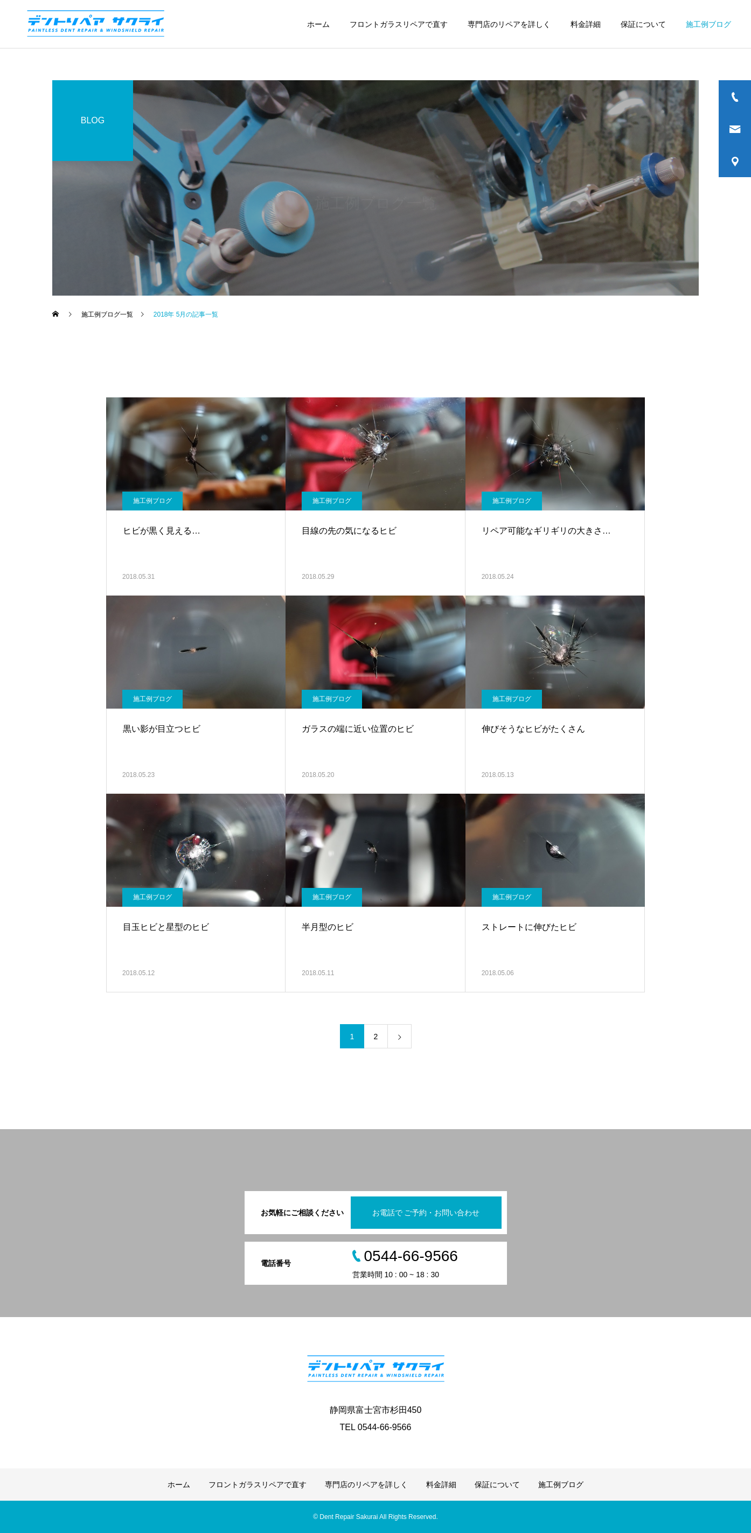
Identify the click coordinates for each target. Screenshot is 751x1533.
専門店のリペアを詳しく (509, 24)
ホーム (318, 24)
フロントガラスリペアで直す (399, 24)
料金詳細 (586, 24)
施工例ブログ (708, 24)
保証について (643, 24)
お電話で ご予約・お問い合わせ (426, 1212)
